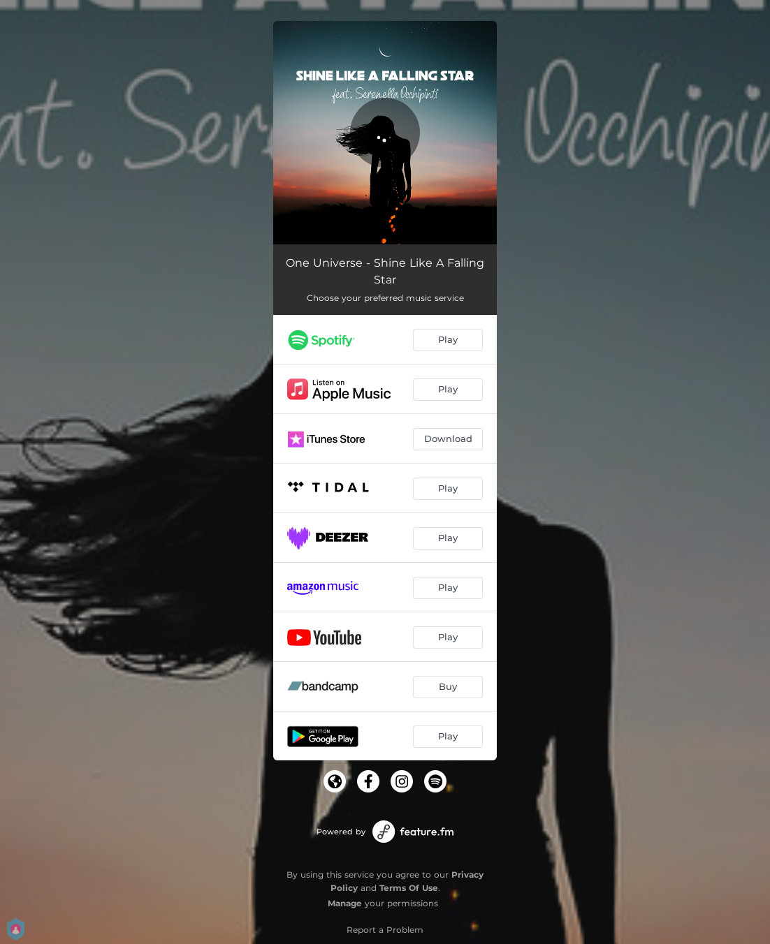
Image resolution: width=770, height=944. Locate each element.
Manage (345, 903)
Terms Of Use (408, 888)
